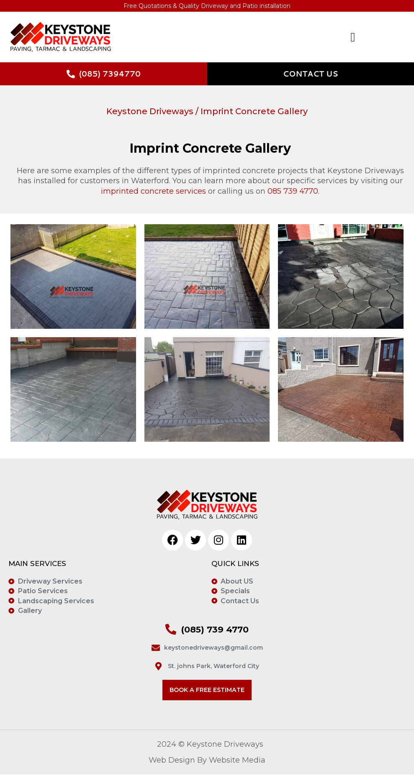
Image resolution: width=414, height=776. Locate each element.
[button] (306, 37)
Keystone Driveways (149, 112)
